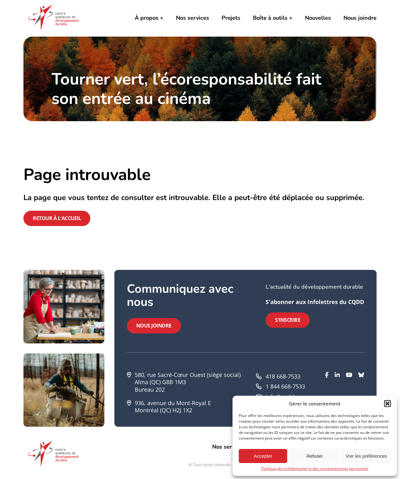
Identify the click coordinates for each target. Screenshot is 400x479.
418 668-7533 (283, 376)
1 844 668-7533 (285, 386)
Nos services (192, 18)
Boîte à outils (270, 18)
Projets (231, 18)
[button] (387, 403)
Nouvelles (318, 18)
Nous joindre (360, 18)
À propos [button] (146, 18)
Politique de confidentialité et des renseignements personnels (314, 468)
